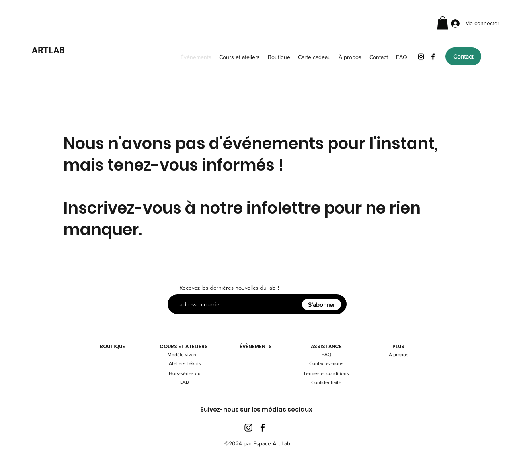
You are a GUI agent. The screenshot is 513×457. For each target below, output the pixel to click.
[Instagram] (421, 57)
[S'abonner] (321, 304)
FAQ (326, 354)
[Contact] (463, 56)
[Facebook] (433, 57)
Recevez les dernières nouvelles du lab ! (229, 287)
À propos (398, 354)
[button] (442, 22)
